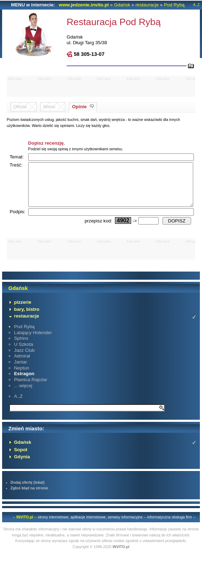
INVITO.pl (24, 525)
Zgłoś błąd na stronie (29, 496)
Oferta (19, 106)
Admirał (22, 364)
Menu (49, 106)
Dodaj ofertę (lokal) (28, 491)
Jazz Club (24, 358)
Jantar (20, 370)
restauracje (147, 4)
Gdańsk (122, 4)
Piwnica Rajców (30, 388)
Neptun (21, 376)
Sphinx (21, 346)
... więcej (23, 394)
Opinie (79, 106)
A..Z (196, 5)
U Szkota (23, 352)
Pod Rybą (174, 4)
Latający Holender (33, 341)
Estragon (24, 382)
